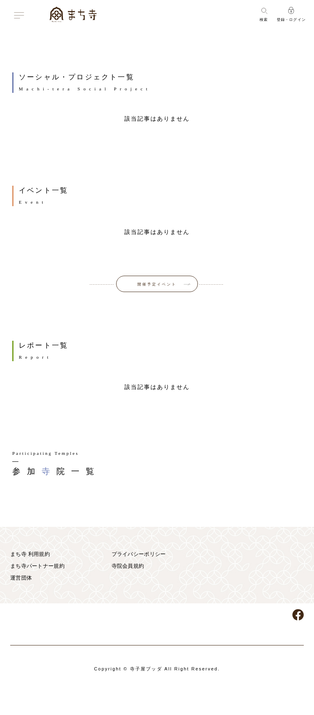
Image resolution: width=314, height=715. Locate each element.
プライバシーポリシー (139, 554)
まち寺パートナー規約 (37, 566)
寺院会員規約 (128, 566)
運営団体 (21, 578)
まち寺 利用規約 (30, 554)
